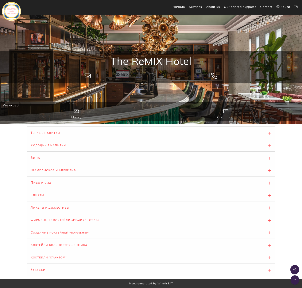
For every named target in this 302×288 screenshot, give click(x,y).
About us (213, 7)
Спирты (37, 195)
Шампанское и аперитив (53, 170)
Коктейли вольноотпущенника (59, 245)
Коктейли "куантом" (49, 257)
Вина (35, 158)
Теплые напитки (45, 133)
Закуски (38, 270)
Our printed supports (240, 7)
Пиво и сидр (42, 183)
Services (195, 7)
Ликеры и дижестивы (50, 207)
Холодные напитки (48, 145)
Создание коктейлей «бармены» (60, 232)
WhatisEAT (165, 283)
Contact (266, 7)
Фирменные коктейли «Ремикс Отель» (65, 220)
